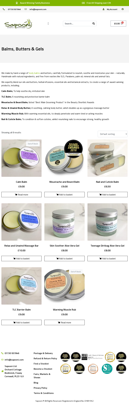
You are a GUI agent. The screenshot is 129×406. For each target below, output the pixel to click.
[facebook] (123, 9)
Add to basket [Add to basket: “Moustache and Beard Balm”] (66, 194)
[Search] (93, 23)
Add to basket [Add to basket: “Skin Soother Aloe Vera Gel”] (66, 258)
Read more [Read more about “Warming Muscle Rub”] (66, 322)
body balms (34, 73)
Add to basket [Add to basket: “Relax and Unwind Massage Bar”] (23, 258)
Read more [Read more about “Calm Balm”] (23, 194)
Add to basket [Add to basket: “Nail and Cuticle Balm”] (109, 194)
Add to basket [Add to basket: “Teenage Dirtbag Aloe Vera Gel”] (109, 258)
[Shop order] (113, 134)
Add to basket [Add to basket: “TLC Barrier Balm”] (23, 322)
